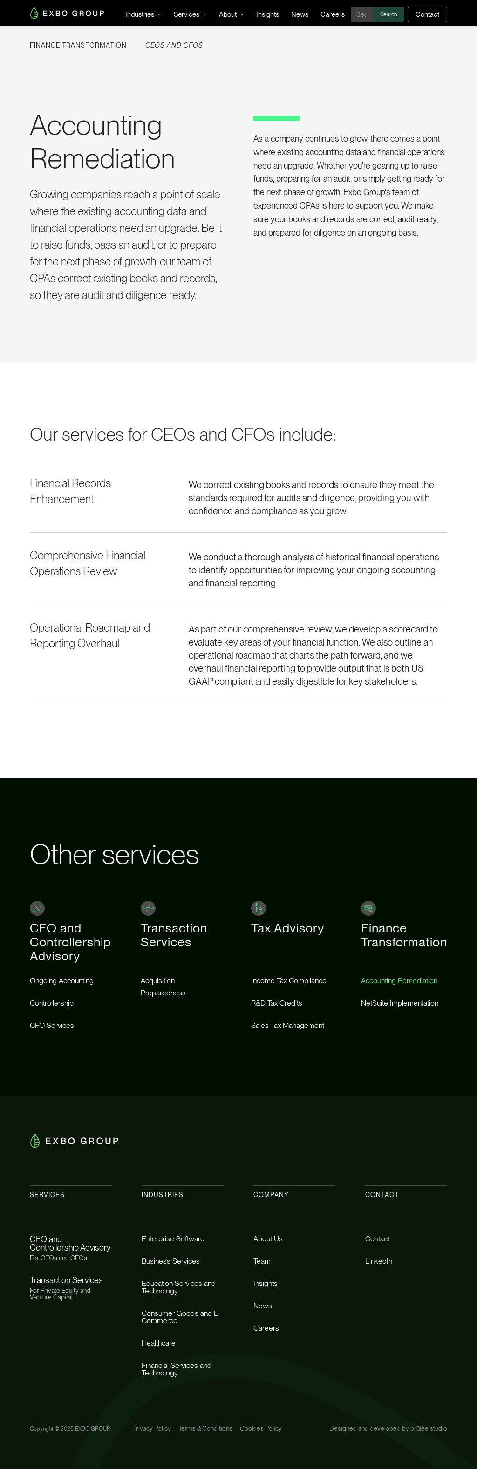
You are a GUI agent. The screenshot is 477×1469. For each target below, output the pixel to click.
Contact (427, 14)
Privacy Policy (151, 1428)
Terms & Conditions (205, 1428)
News (299, 14)
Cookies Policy (261, 1428)
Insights (267, 14)
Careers (332, 14)
